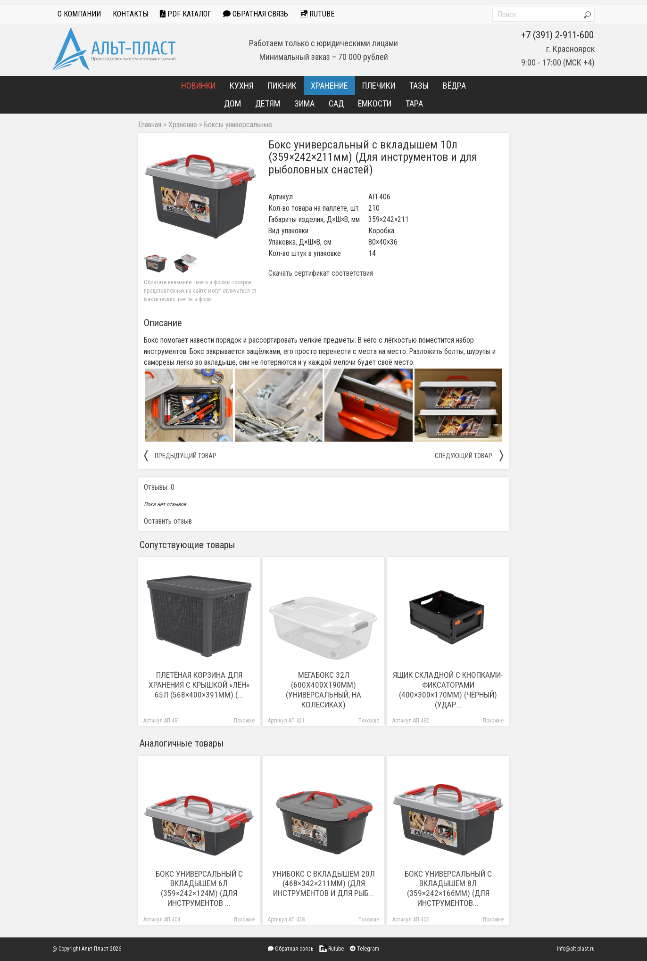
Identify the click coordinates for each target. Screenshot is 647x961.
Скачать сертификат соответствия (320, 273)
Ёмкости (374, 103)
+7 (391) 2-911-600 (557, 35)
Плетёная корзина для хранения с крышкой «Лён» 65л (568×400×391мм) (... (199, 684)
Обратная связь (255, 13)
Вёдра (454, 85)
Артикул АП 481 (161, 721)
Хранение (329, 85)
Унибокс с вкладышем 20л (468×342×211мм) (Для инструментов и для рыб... (323, 883)
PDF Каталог (185, 13)
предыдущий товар (180, 455)
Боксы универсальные (238, 125)
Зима (304, 103)
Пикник (282, 85)
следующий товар (469, 455)
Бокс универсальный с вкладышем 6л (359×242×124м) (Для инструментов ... (199, 888)
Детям (267, 103)
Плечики (378, 85)
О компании (79, 13)
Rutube (317, 13)
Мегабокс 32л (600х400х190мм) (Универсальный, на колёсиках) (323, 689)
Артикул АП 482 (410, 721)
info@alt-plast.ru (576, 948)
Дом (232, 103)
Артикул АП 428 (286, 920)
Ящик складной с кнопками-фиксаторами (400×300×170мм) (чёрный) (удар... (448, 689)
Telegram (364, 948)
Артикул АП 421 (286, 721)
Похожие (244, 721)
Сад (336, 103)
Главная (149, 125)
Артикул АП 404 (161, 920)
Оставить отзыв (168, 521)
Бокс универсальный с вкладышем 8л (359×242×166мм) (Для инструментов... (448, 888)
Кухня (242, 85)
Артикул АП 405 (410, 920)
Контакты (130, 13)
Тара (414, 103)
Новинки (198, 85)
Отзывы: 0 (159, 487)
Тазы (419, 85)
